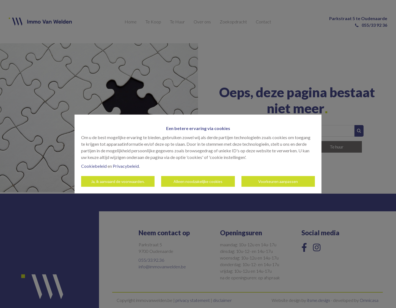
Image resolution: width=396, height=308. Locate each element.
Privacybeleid (126, 166)
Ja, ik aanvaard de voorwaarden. (118, 181)
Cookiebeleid (94, 166)
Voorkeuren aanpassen (278, 181)
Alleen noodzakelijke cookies (198, 181)
